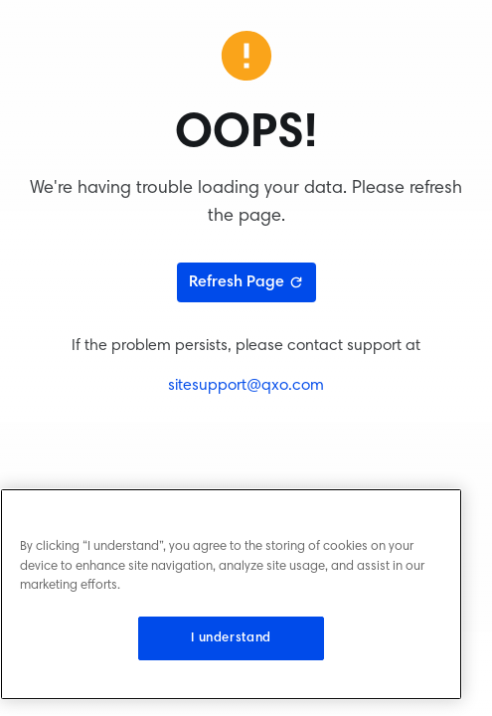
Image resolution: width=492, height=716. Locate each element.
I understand (231, 638)
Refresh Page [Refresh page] (246, 282)
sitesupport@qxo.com (246, 386)
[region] (231, 594)
